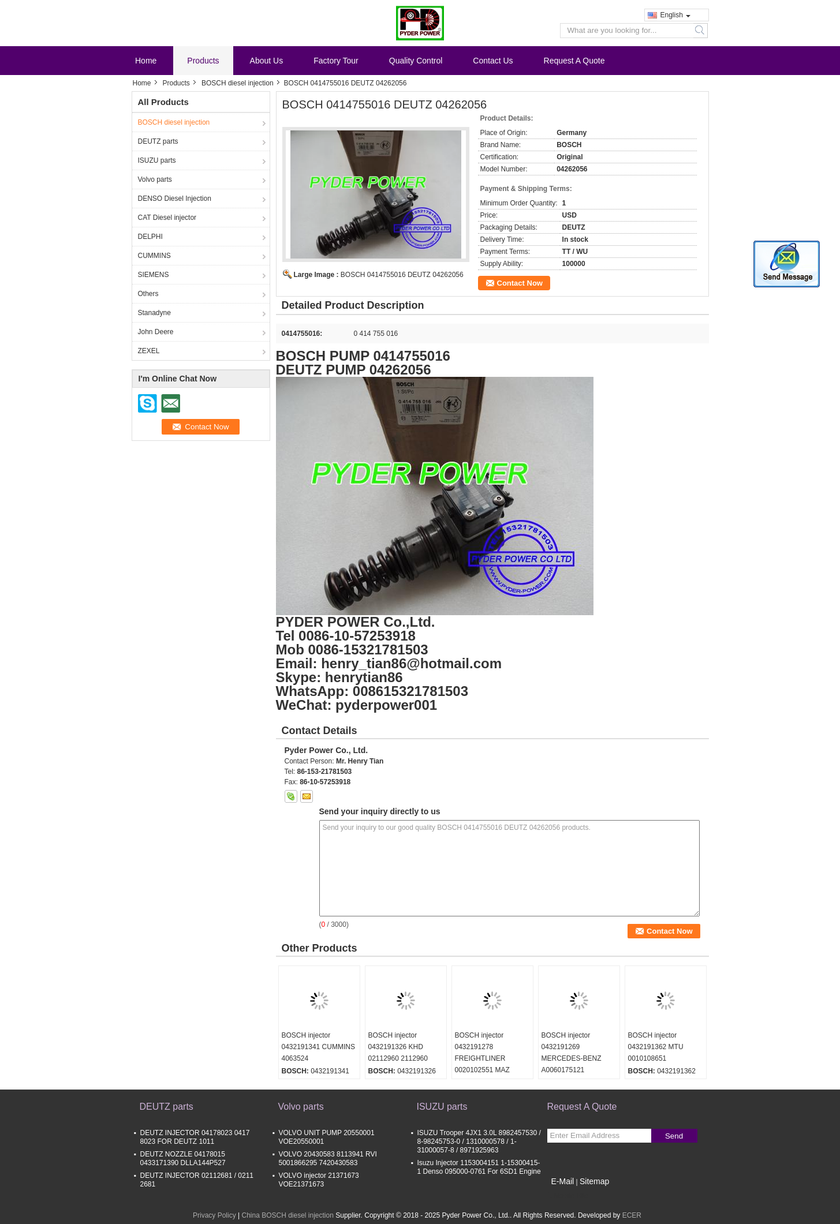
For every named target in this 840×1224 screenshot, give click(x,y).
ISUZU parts (157, 160)
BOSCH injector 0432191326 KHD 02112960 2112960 (398, 1046)
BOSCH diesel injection (237, 83)
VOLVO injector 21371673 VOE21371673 (319, 1179)
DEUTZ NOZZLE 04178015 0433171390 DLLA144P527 (183, 1158)
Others (148, 294)
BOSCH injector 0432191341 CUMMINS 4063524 (318, 1046)
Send (674, 1136)
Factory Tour (336, 60)
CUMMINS (154, 256)
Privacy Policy (214, 1215)
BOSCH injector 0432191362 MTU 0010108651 (656, 1046)
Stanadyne (154, 313)
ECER (631, 1215)
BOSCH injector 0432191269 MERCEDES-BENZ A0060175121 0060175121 (572, 1058)
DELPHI (150, 237)
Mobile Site (567, 1196)
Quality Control (416, 60)
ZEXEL (149, 351)
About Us (266, 60)
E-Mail (562, 1181)
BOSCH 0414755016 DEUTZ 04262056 (402, 275)
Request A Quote (574, 60)
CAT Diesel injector (167, 218)
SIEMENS (153, 275)
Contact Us (493, 60)
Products (203, 60)
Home (145, 60)
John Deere (156, 332)
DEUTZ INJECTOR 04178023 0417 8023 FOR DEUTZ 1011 (195, 1137)
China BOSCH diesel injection (287, 1215)
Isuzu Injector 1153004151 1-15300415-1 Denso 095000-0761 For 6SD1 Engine (479, 1167)
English (675, 15)
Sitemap (594, 1181)
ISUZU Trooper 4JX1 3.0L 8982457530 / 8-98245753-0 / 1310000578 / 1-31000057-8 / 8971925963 (479, 1141)
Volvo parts (155, 179)
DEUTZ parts (158, 141)
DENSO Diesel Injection (174, 198)
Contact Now (520, 283)
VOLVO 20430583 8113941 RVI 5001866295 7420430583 (328, 1158)
